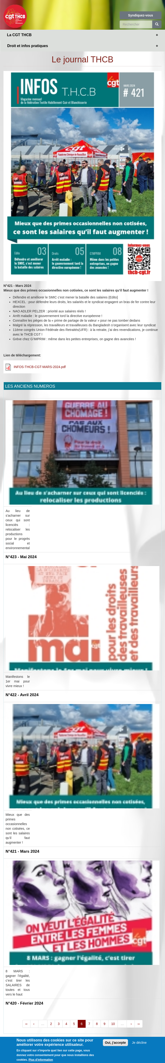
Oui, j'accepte (115, 1044)
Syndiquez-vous (140, 15)
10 (113, 1024)
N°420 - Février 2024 (24, 1003)
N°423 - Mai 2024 (21, 557)
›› (139, 1024)
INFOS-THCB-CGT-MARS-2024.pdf (40, 367)
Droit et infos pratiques (27, 46)
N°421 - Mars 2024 (22, 851)
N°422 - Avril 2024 (22, 695)
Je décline (139, 1044)
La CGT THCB (19, 35)
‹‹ (26, 1024)
